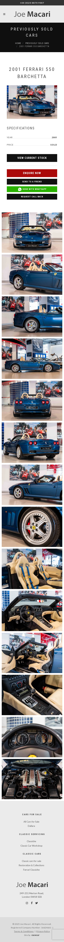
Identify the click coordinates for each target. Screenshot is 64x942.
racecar (35, 935)
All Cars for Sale (31, 821)
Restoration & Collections (31, 865)
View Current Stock (32, 158)
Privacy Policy (43, 931)
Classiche (31, 841)
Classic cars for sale (31, 861)
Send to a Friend (32, 181)
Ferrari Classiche (31, 869)
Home (18, 43)
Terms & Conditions (24, 931)
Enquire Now (32, 173)
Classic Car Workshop (31, 845)
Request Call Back (32, 196)
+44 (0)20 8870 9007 (32, 3)
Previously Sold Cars (37, 43)
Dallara (31, 826)
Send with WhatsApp (32, 189)
